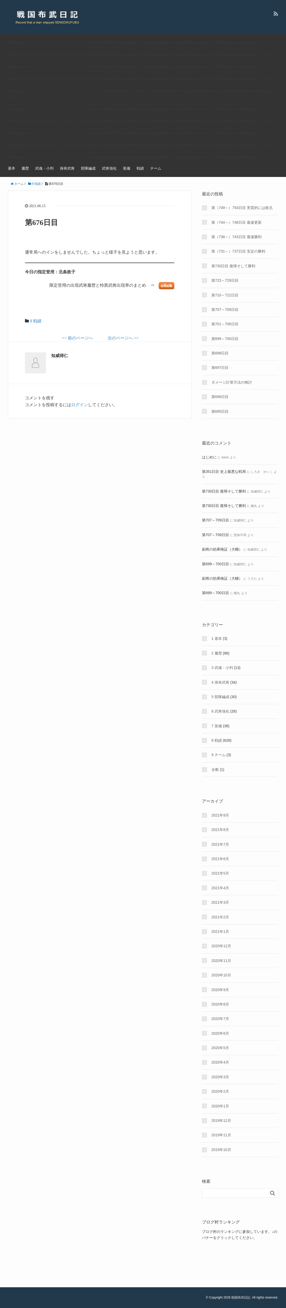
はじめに (209, 457)
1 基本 (216, 638)
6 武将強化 (220, 711)
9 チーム (218, 755)
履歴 (25, 168)
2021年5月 (220, 873)
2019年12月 (221, 1120)
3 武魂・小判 (222, 668)
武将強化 (109, 168)
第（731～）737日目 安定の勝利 (238, 251)
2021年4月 (220, 888)
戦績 (140, 168)
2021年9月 (220, 815)
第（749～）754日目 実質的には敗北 (242, 208)
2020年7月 (220, 1019)
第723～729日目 (224, 280)
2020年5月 (220, 1048)
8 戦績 (35, 321)
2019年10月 (221, 1150)
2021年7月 (220, 844)
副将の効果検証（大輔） (222, 549)
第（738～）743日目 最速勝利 (236, 237)
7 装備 (216, 726)
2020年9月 (220, 990)
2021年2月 (220, 917)
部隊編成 (88, 168)
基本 (11, 168)
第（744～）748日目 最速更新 (236, 222)
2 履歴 (216, 653)
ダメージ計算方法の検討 (231, 382)
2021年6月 (220, 859)
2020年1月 (220, 1106)
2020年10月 (221, 975)
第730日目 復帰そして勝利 (233, 266)
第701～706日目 (224, 324)
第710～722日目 (224, 295)
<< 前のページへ (77, 338)
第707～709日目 (224, 309)
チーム (155, 168)
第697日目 (219, 367)
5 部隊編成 (220, 697)
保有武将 (67, 168)
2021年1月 (220, 931)
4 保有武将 (220, 682)
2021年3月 (220, 902)
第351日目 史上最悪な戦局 (224, 471)
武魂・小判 (44, 168)
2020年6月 (220, 1033)
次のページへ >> (123, 338)
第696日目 (219, 397)
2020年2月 (220, 1091)
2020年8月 (220, 1004)
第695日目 (219, 411)
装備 (126, 168)
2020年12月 (221, 946)
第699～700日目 (224, 339)
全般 (215, 769)
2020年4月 (220, 1062)
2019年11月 (221, 1135)
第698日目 (219, 353)
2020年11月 (221, 961)
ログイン (79, 404)
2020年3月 (220, 1077)
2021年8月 (220, 830)
